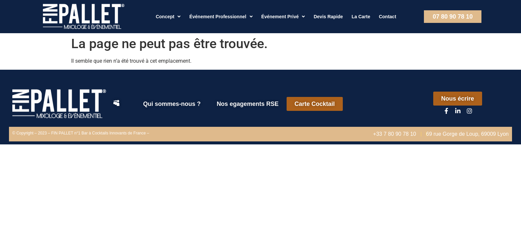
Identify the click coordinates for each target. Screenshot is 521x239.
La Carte (360, 16)
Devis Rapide (328, 16)
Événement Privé (283, 16)
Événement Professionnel (220, 16)
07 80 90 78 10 (453, 16)
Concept (168, 16)
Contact (387, 16)
